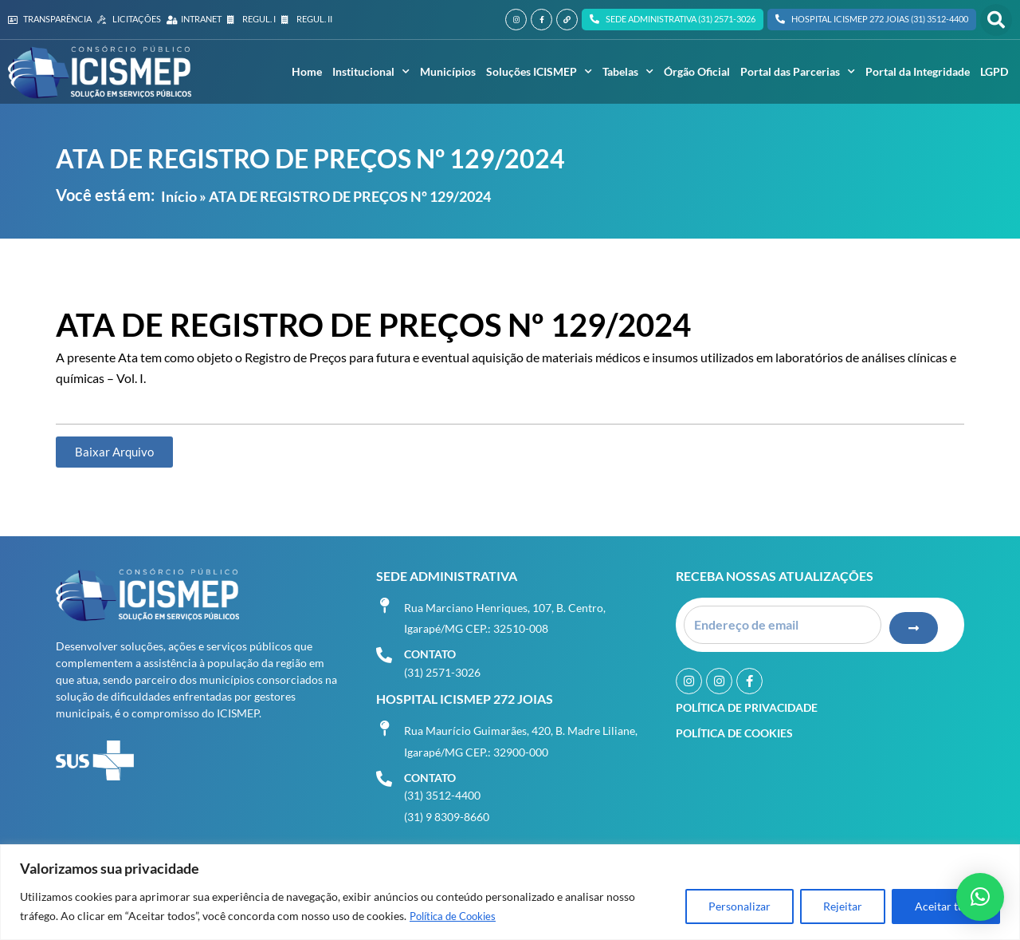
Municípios (448, 71)
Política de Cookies (457, 916)
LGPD (994, 71)
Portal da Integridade (917, 71)
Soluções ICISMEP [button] (539, 72)
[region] (510, 892)
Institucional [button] (371, 72)
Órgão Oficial (697, 71)
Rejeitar (842, 907)
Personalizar (739, 907)
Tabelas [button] (627, 72)
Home (307, 71)
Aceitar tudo (946, 907)
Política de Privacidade (747, 702)
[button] (996, 20)
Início (179, 196)
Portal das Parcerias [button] (797, 72)
